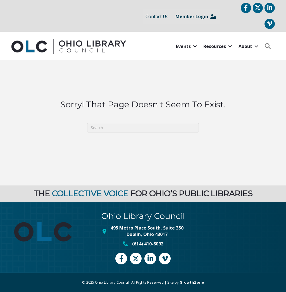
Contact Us (157, 16)
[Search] (143, 127)
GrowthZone (192, 282)
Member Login (195, 16)
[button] (268, 46)
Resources (214, 46)
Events (183, 46)
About (245, 46)
